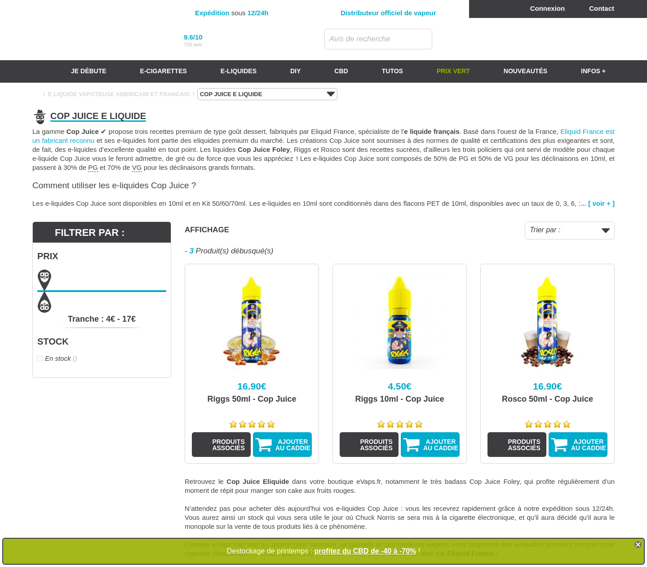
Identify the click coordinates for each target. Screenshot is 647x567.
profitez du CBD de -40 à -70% (366, 551)
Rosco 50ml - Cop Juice (547, 398)
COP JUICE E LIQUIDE (267, 94)
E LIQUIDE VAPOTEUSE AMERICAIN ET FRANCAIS (119, 94)
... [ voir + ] (598, 203)
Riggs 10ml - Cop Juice (399, 398)
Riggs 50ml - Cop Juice (251, 398)
